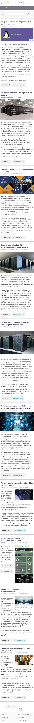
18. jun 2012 (9, 652)
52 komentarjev (17, 85)
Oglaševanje (21, 717)
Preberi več (5, 85)
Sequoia (3, 683)
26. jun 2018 (9, 487)
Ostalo (19, 97)
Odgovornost (5, 717)
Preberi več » (5, 530)
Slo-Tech (3, 44)
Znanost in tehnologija (23, 249)
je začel (6, 279)
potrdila (9, 497)
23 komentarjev (18, 697)
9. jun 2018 (9, 542)
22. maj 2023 (10, 97)
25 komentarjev (18, 530)
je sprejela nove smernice (19, 44)
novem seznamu (13, 434)
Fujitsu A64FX (11, 308)
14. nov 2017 (10, 593)
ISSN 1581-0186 (22, 720)
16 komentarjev (17, 161)
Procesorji (20, 26)
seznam (9, 49)
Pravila (3, 714)
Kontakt (3, 720)
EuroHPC (12, 211)
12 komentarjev (17, 314)
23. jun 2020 (9, 326)
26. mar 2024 (10, 26)
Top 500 (14, 200)
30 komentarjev (5, 571)
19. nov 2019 (10, 410)
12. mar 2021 (10, 249)
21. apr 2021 (9, 173)
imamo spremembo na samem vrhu (5, 665)
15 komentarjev (17, 475)
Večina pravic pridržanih (24, 714)
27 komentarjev (17, 237)
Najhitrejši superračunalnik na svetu (17, 275)
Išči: (3, 14)
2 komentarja (17, 398)
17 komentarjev (18, 640)
